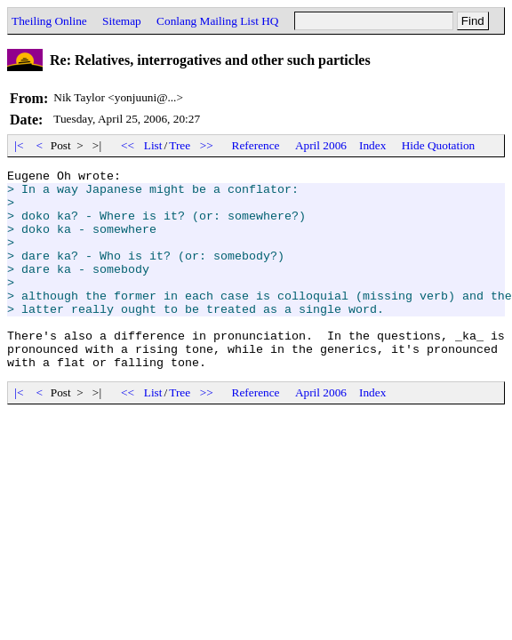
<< (128, 145)
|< (19, 145)
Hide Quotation (439, 145)
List (153, 145)
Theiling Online (49, 21)
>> (207, 145)
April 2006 (321, 145)
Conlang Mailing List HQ (217, 21)
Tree (179, 145)
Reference (256, 145)
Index (372, 145)
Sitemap (121, 21)
